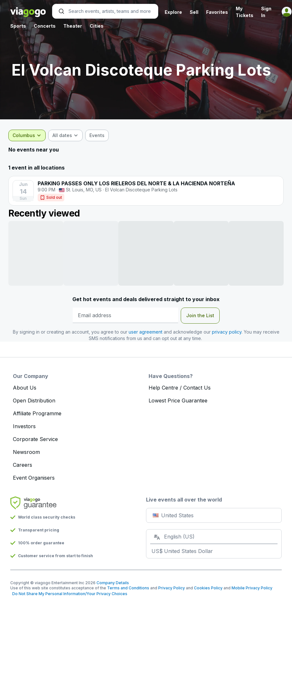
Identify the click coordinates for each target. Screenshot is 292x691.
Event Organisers (34, 477)
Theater (72, 26)
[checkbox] (99, 135)
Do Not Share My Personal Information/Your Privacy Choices (68, 593)
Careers (22, 465)
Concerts (45, 26)
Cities (97, 26)
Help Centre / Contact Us (180, 387)
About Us (24, 387)
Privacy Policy (171, 587)
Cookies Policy (208, 587)
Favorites (217, 12)
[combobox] (29, 135)
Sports (18, 26)
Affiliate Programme (37, 413)
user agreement (145, 332)
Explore (173, 12)
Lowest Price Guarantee (178, 400)
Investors (24, 426)
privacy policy (227, 332)
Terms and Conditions (128, 587)
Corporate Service (35, 439)
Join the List (200, 315)
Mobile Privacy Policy (252, 587)
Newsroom (26, 452)
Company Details (112, 582)
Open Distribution (34, 400)
